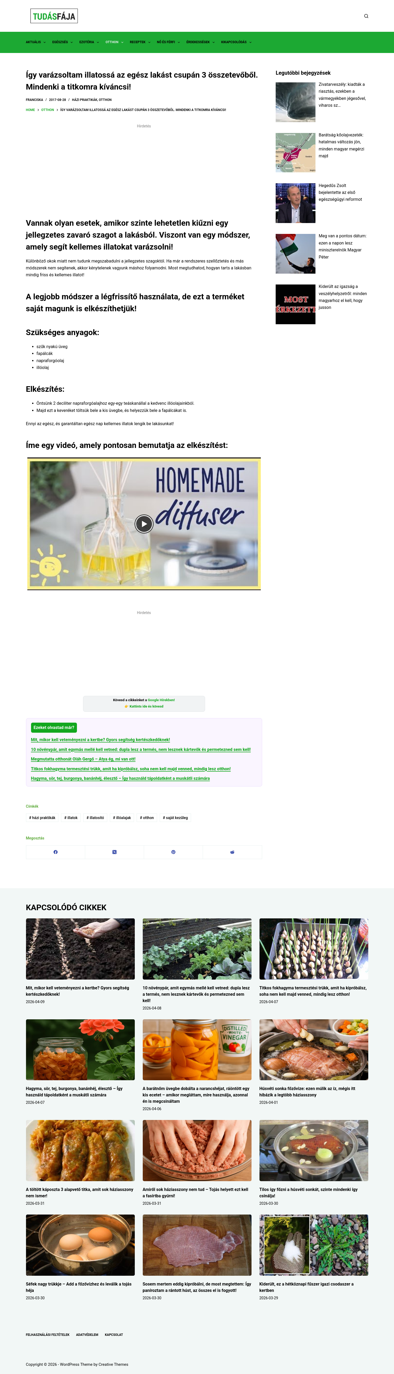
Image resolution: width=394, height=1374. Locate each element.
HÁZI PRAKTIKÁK (84, 100)
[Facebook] (55, 852)
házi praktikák (42, 818)
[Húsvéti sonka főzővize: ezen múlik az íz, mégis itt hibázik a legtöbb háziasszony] (313, 1049)
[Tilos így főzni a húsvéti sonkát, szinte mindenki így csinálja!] (313, 1150)
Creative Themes (113, 1364)
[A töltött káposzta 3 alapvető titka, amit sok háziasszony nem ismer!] (80, 1150)
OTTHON (115, 42)
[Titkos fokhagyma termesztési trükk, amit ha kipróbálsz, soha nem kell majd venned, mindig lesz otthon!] (313, 949)
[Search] (366, 16)
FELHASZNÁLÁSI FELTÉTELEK (48, 1335)
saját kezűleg (175, 818)
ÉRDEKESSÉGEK (202, 42)
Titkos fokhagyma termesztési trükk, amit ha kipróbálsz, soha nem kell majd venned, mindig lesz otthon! (131, 768)
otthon (147, 818)
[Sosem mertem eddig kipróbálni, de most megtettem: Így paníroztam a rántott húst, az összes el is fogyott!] (197, 1245)
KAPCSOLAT (114, 1335)
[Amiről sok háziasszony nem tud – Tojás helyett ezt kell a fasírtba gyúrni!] (197, 1150)
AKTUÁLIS (37, 42)
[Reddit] (232, 852)
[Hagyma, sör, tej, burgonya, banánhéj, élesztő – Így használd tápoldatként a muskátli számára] (80, 1049)
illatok (70, 818)
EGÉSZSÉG (63, 42)
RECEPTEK (141, 42)
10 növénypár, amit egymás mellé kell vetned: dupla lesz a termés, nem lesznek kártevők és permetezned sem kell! (141, 749)
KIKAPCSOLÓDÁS (237, 42)
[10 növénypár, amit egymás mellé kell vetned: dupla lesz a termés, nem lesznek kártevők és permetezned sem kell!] (197, 949)
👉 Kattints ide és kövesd (143, 706)
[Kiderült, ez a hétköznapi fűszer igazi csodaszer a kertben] (313, 1245)
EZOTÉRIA (90, 42)
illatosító (95, 818)
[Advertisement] (144, 168)
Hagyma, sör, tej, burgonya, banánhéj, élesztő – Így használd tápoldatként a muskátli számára (120, 778)
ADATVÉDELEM (87, 1335)
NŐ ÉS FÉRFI (169, 42)
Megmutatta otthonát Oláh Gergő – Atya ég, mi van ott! (83, 759)
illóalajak (122, 818)
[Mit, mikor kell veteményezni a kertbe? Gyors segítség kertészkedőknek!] (80, 949)
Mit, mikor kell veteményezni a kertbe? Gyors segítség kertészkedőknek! (100, 739)
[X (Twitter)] (114, 852)
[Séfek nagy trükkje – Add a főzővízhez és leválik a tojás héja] (80, 1245)
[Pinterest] (173, 852)
